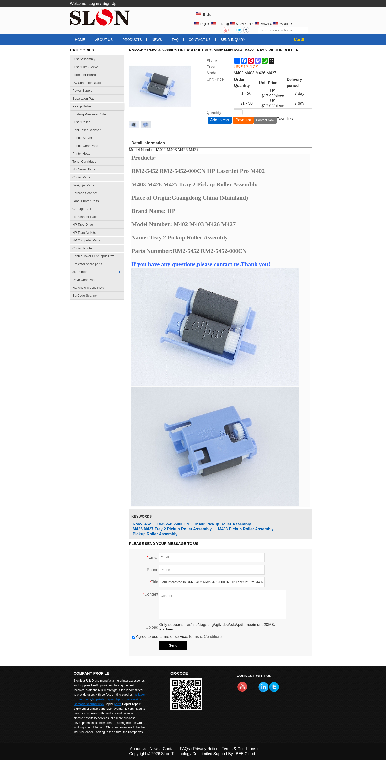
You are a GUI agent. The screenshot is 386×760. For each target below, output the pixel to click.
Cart (299, 39)
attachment (167, 629)
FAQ (175, 40)
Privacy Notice (205, 749)
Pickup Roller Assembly (155, 534)
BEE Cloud (245, 754)
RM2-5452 (142, 524)
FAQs (185, 749)
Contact (170, 749)
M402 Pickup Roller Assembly (223, 524)
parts (117, 704)
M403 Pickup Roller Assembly (245, 529)
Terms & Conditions (205, 636)
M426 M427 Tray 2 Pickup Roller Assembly (172, 529)
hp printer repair (103, 699)
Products (132, 40)
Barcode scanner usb (89, 704)
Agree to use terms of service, (177, 636)
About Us (104, 40)
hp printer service (128, 699)
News (157, 40)
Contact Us (200, 40)
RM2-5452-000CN (173, 524)
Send (173, 645)
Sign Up (109, 3)
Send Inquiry (233, 40)
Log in (93, 3)
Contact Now (265, 120)
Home (80, 40)
